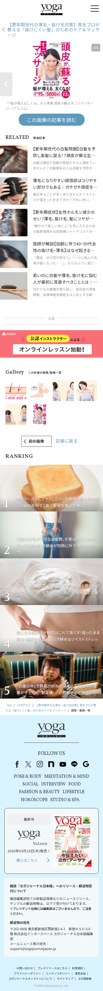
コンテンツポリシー (58, 973)
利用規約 (77, 968)
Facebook (16, 764)
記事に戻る (67, 440)
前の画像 (36, 441)
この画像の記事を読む (51, 119)
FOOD (74, 784)
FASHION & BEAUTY (39, 792)
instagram (39, 764)
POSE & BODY (27, 777)
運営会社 (80, 973)
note (51, 764)
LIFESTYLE (73, 792)
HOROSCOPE (34, 800)
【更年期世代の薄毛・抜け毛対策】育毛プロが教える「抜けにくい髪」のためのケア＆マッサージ (53, 29)
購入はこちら (27, 860)
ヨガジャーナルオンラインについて (30, 978)
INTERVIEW (53, 784)
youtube (62, 764)
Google (86, 764)
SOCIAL (30, 784)
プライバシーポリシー (27, 973)
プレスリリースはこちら (52, 968)
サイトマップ (65, 978)
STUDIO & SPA (64, 800)
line (74, 764)
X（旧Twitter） (28, 764)
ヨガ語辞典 (84, 978)
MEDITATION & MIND (66, 777)
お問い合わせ (24, 968)
